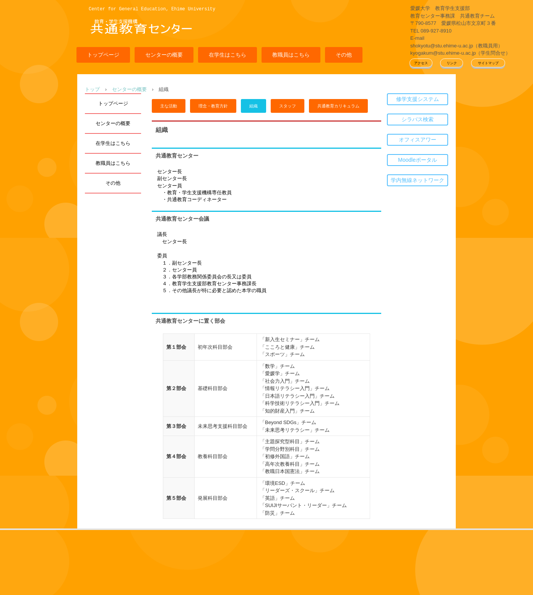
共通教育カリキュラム (338, 106)
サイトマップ (488, 63)
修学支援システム (417, 99)
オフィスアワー (417, 140)
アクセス (421, 63)
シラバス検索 (417, 119)
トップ (92, 89)
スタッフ (287, 106)
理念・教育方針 (213, 106)
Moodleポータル (417, 160)
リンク (452, 63)
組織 (253, 106)
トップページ (103, 55)
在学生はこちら (227, 55)
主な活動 (168, 106)
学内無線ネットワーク (417, 180)
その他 (344, 55)
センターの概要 (164, 55)
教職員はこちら (291, 55)
